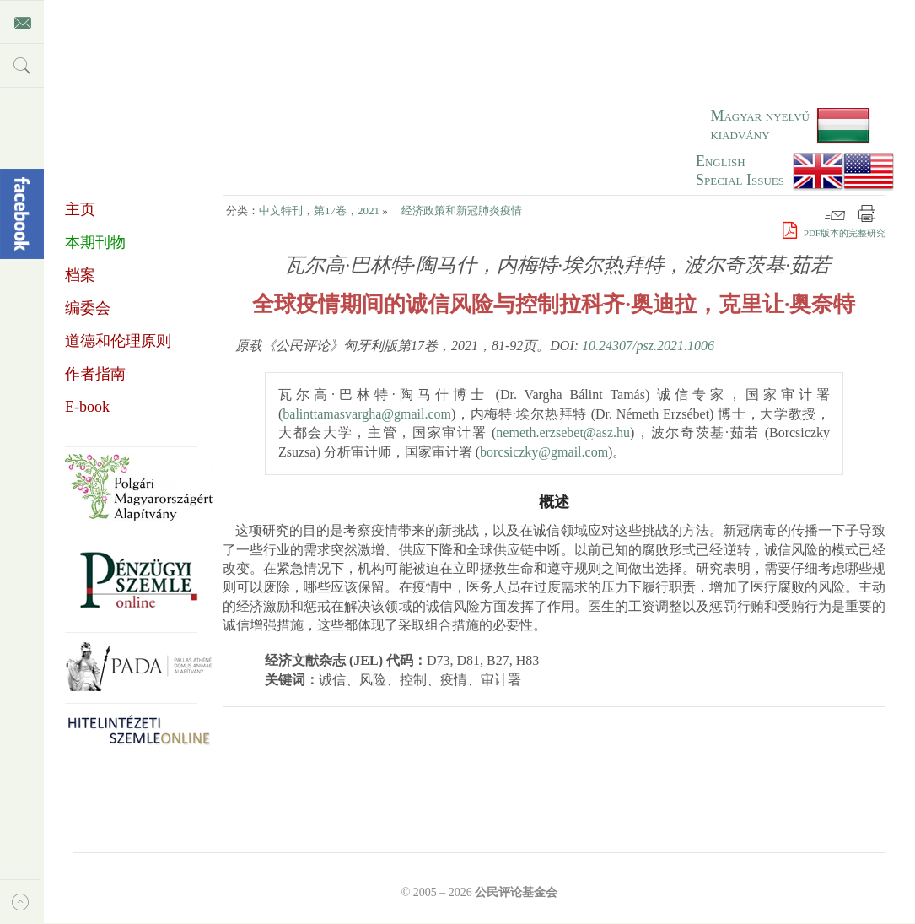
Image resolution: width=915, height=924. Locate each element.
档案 (80, 275)
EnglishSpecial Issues (740, 170)
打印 (866, 213)
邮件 (835, 213)
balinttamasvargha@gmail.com (367, 414)
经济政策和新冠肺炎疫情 (461, 210)
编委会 (87, 308)
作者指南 (95, 373)
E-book (87, 406)
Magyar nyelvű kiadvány (760, 125)
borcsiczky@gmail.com (544, 452)
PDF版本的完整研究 (834, 233)
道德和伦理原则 (118, 340)
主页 (80, 209)
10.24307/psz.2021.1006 (648, 345)
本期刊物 (95, 242)
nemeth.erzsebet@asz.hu (563, 432)
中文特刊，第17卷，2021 (319, 210)
